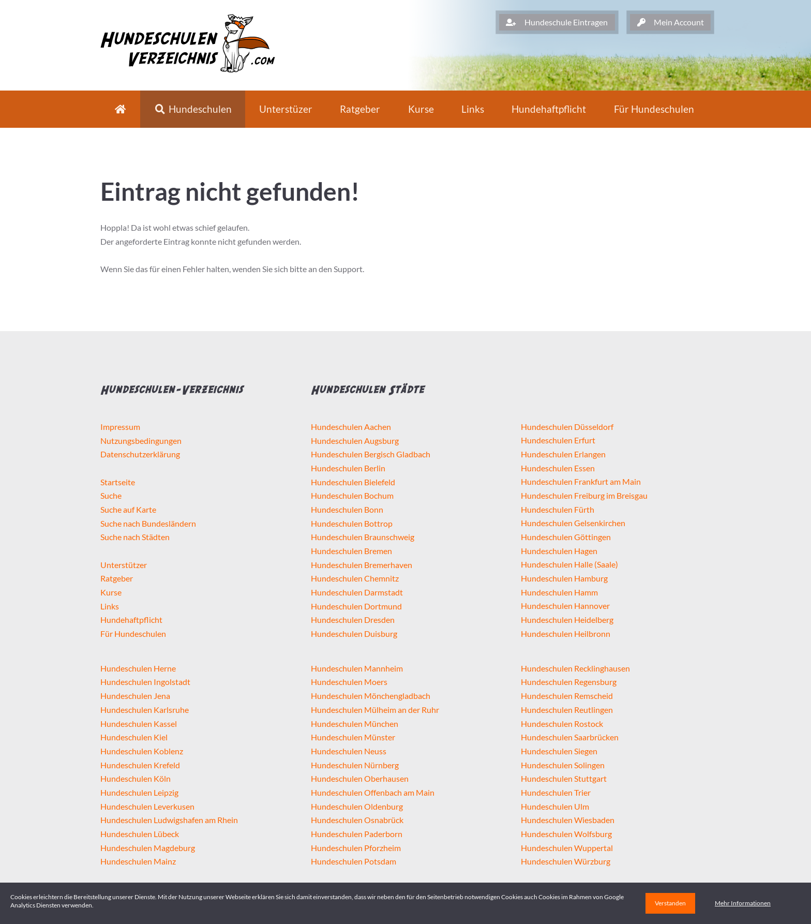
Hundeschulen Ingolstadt (145, 682)
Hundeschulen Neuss (348, 751)
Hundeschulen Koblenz (141, 751)
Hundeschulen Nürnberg (355, 765)
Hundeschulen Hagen (559, 551)
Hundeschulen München (354, 723)
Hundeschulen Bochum (352, 495)
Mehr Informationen (743, 903)
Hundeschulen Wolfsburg (566, 834)
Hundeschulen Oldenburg (357, 806)
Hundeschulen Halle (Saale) (569, 564)
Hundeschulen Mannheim (357, 668)
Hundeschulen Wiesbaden (567, 820)
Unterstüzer (285, 109)
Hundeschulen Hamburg (564, 578)
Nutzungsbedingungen (141, 440)
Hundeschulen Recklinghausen (575, 668)
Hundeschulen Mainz (138, 861)
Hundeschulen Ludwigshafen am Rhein (169, 820)
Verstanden (670, 903)
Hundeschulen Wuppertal (567, 848)
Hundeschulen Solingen (563, 765)
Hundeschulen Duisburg (354, 633)
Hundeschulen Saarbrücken (570, 737)
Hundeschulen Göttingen (566, 537)
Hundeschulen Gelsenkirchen (573, 523)
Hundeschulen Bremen (351, 551)
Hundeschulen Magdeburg (147, 848)
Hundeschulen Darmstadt (357, 592)
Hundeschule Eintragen (557, 22)
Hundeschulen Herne (138, 668)
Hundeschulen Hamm (559, 592)
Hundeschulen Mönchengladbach (370, 696)
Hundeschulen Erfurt (558, 440)
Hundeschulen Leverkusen (147, 806)
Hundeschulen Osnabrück (357, 820)
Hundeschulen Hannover (565, 605)
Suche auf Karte (128, 509)
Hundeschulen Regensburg (569, 682)
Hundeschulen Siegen (559, 751)
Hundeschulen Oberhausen (360, 778)
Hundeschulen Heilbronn (565, 633)
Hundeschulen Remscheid (567, 696)
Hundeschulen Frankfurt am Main (581, 481)
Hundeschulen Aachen (351, 426)
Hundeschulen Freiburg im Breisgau (584, 495)
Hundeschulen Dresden (353, 619)
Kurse (421, 109)
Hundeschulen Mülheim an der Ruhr (375, 709)
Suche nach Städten (135, 537)
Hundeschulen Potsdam (353, 861)
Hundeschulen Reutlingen (567, 709)
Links (472, 109)
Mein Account (670, 22)
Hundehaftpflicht (549, 109)
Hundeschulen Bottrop (352, 523)
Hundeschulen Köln (135, 778)
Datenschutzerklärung (140, 454)
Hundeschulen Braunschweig (362, 537)
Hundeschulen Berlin (348, 468)
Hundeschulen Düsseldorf (567, 426)
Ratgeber (360, 109)
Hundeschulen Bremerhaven (361, 565)
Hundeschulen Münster (353, 737)
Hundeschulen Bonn (347, 509)
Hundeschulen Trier (556, 792)
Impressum (120, 426)
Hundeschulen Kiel (134, 737)
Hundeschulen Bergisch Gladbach (370, 454)
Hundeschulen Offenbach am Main (372, 792)
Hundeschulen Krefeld (140, 765)
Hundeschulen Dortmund (356, 606)
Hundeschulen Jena (135, 696)
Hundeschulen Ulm (555, 806)
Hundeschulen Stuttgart (564, 778)
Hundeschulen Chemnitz (355, 578)
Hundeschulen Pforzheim (356, 848)
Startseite (117, 482)
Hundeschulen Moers (349, 682)
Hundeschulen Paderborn (356, 834)
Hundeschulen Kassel (138, 723)
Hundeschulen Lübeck (139, 834)
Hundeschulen (193, 109)
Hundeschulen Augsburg (355, 440)
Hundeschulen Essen (558, 468)
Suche (111, 495)
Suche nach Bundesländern (148, 523)
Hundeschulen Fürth (557, 509)
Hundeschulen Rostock (562, 723)
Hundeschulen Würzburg (565, 861)
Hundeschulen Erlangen (563, 454)
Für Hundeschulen (133, 633)
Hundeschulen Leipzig (139, 792)
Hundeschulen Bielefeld (353, 482)
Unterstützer (123, 565)
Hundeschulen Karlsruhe (144, 709)
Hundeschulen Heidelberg (567, 619)
